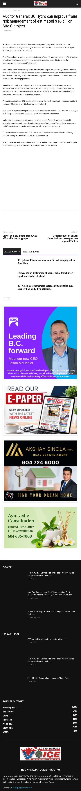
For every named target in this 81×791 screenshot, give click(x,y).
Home (5, 10)
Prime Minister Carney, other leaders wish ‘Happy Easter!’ (49, 678)
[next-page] (8, 299)
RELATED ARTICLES (11, 252)
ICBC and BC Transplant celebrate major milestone (46, 639)
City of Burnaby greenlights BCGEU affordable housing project (20, 237)
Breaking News (15, 10)
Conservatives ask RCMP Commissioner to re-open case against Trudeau (63, 238)
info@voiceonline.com (22, 787)
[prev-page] (4, 299)
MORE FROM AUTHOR (31, 252)
